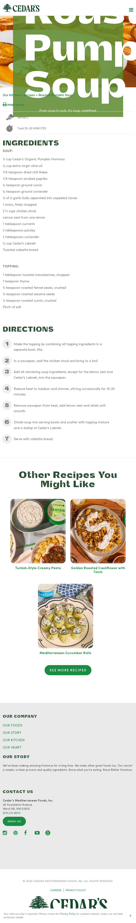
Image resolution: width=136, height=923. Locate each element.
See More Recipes (68, 670)
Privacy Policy (68, 914)
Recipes (29, 95)
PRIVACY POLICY (75, 890)
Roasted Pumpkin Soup (55, 95)
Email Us (14, 821)
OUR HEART (12, 747)
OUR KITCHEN (14, 740)
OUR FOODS (12, 725)
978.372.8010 (11, 813)
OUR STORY (12, 732)
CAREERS (55, 890)
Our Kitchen (11, 95)
